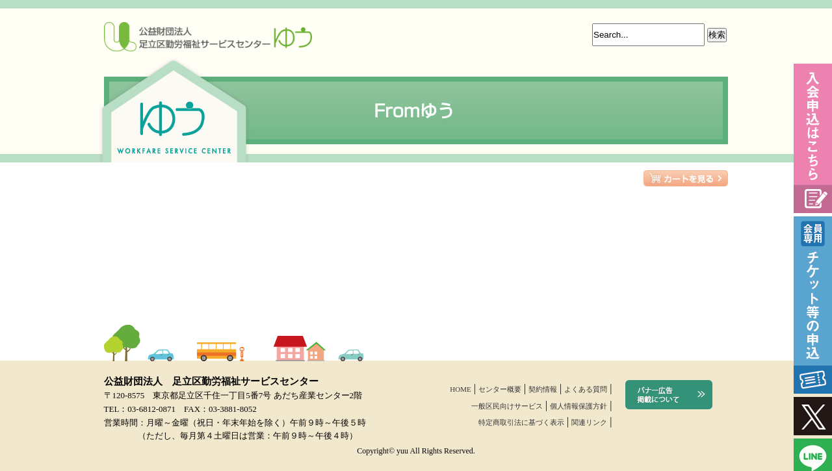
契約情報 (542, 389)
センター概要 (499, 389)
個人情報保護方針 (578, 406)
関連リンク (589, 422)
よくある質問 (585, 389)
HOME (460, 389)
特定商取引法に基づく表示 (521, 422)
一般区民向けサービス (507, 406)
